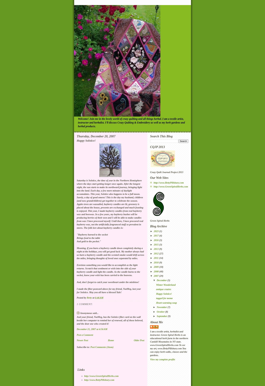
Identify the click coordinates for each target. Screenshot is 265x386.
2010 (156, 262)
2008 (156, 271)
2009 (156, 267)
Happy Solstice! (164, 293)
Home (111, 340)
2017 (156, 235)
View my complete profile (162, 359)
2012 (156, 253)
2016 (156, 240)
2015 (156, 244)
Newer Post (82, 340)
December (162, 280)
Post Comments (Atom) (102, 347)
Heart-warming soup (166, 302)
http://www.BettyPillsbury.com (169, 182)
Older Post (139, 340)
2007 (156, 276)
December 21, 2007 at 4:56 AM (92, 329)
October (161, 311)
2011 (156, 258)
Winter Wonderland (166, 284)
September (162, 316)
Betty (156, 327)
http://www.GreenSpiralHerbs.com (171, 186)
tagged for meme (164, 298)
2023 (156, 231)
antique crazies (163, 289)
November (162, 307)
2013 (156, 249)
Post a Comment (85, 335)
